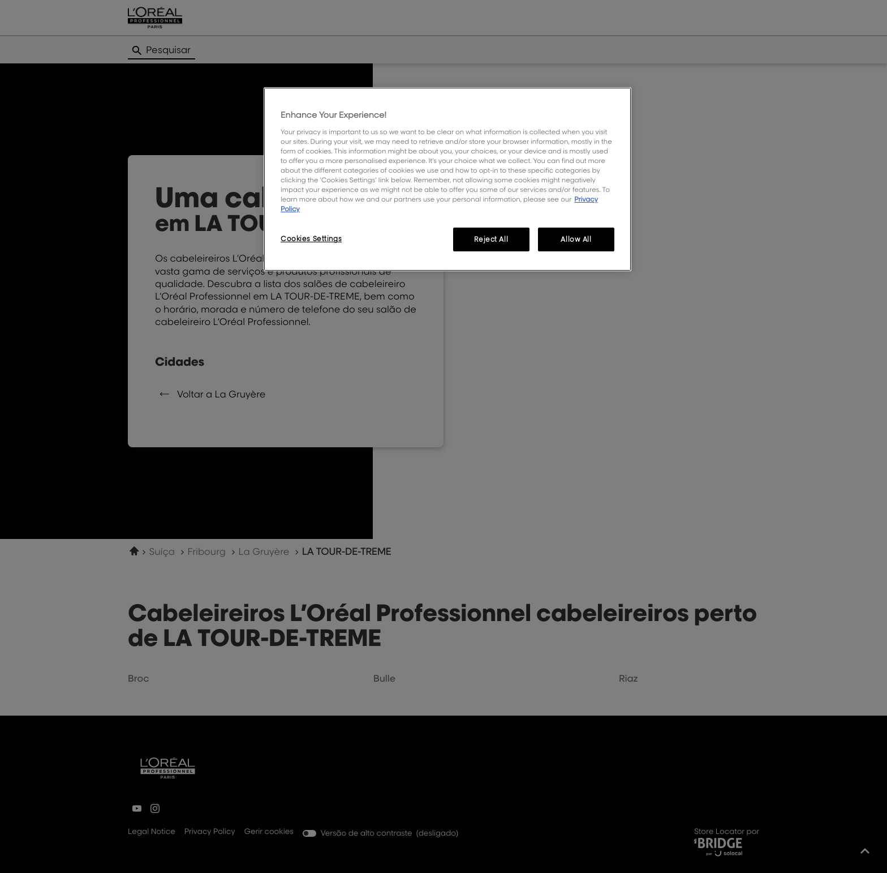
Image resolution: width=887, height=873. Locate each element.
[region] (447, 179)
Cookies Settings (311, 238)
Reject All (491, 239)
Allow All (576, 239)
